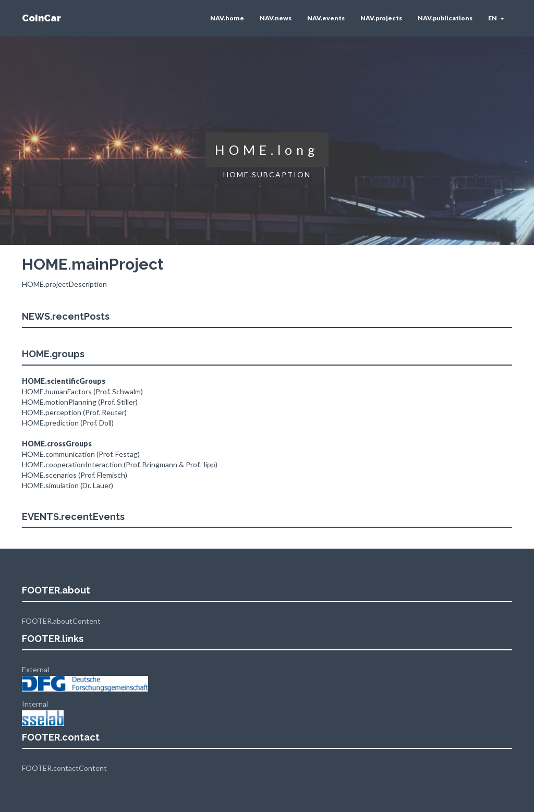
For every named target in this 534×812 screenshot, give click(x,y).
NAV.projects (381, 18)
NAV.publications (445, 18)
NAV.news (276, 18)
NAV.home (227, 18)
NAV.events (326, 18)
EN (496, 18)
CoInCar (41, 18)
